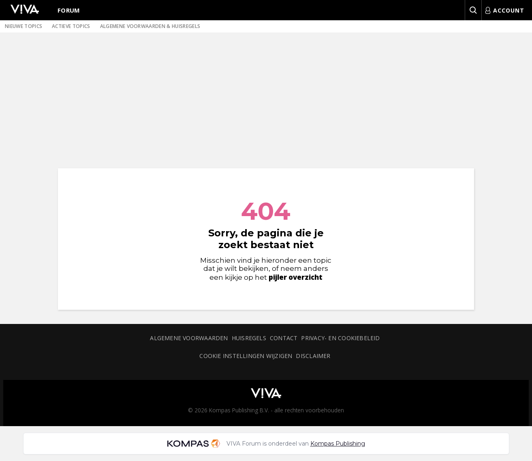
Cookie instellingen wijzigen (245, 356)
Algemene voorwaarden (189, 338)
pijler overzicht (296, 277)
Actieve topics (71, 26)
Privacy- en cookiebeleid (340, 338)
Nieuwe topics (23, 26)
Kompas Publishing (337, 443)
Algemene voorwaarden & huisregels (150, 26)
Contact (284, 338)
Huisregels (249, 338)
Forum (69, 10)
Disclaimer (313, 356)
